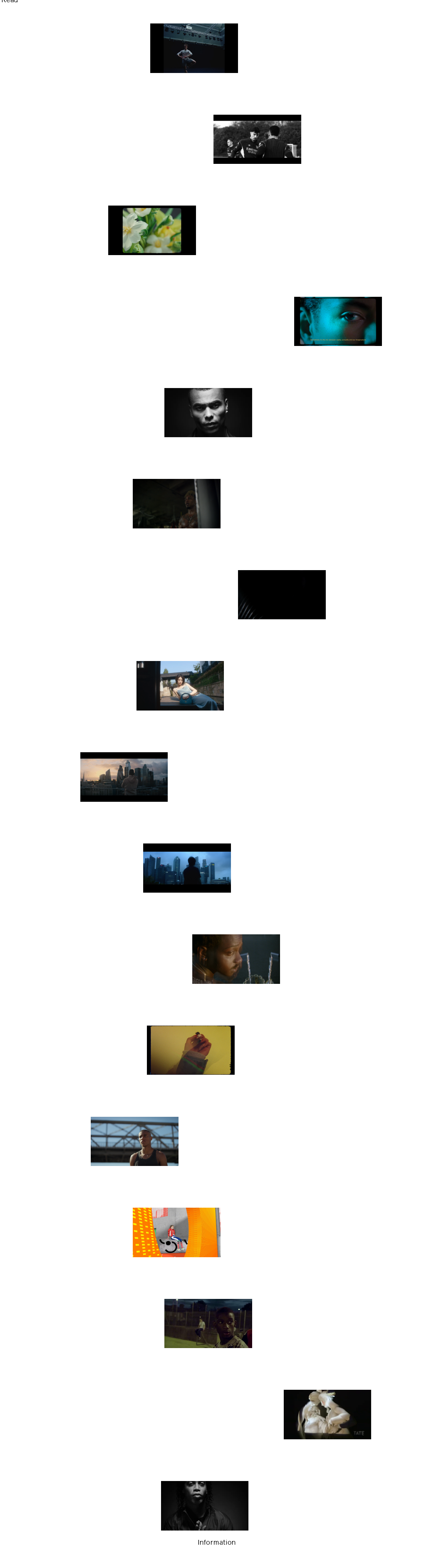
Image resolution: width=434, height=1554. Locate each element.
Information (217, 1542)
